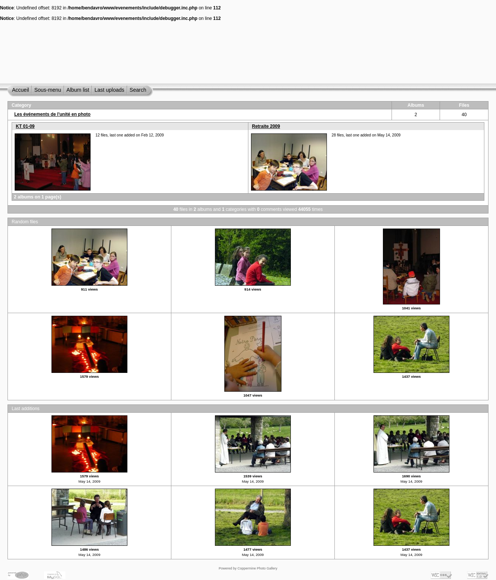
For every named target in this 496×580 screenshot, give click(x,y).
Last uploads (109, 90)
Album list (78, 90)
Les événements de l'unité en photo (52, 114)
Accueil (20, 90)
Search (138, 90)
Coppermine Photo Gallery (257, 568)
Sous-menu (47, 90)
